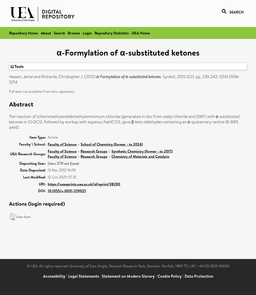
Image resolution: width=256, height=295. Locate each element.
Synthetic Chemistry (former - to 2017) (141, 151)
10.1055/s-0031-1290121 (67, 190)
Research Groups (94, 151)
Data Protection (199, 276)
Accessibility (54, 276)
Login (87, 33)
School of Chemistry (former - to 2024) (112, 144)
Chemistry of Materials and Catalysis (140, 156)
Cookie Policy (170, 276)
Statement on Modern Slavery (128, 276)
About (46, 33)
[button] (12, 217)
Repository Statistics (112, 33)
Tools (17, 66)
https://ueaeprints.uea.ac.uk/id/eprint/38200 (84, 184)
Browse (74, 33)
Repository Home (23, 33)
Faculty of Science (62, 144)
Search (59, 33)
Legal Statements (83, 276)
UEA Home (140, 33)
